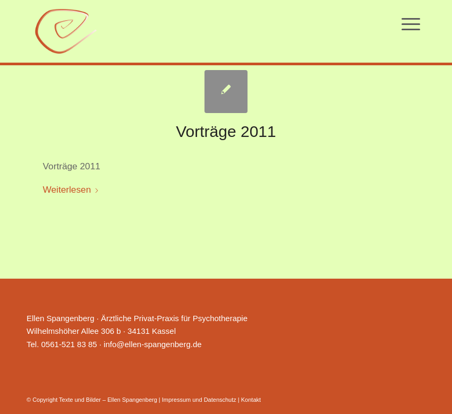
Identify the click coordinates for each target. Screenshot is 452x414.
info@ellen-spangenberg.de (153, 344)
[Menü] (410, 24)
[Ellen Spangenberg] (66, 31)
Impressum (176, 399)
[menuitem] (410, 24)
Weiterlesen (71, 189)
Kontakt (251, 399)
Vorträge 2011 (226, 131)
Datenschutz (220, 399)
